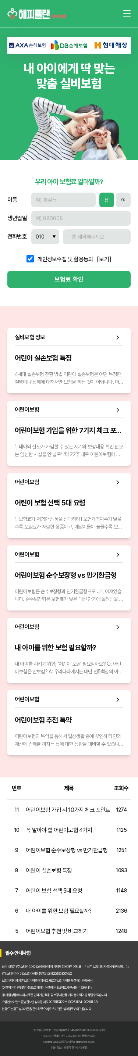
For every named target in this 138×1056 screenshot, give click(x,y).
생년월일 (17, 218)
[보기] (104, 259)
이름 (12, 200)
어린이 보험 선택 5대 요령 (54, 890)
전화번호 (17, 237)
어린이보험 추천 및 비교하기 (57, 931)
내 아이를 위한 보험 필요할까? (58, 911)
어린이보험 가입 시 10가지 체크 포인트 (68, 809)
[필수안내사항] (79, 1047)
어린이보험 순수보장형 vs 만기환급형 (66, 850)
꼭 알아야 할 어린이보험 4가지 (59, 830)
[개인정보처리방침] (61, 1047)
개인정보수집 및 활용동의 (65, 259)
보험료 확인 (69, 279)
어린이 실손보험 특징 (49, 870)
